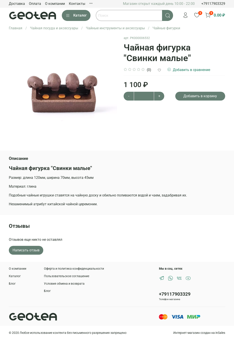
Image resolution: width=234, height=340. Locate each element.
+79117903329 (213, 4)
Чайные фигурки (166, 28)
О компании (55, 4)
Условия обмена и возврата (64, 284)
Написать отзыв (26, 250)
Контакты (77, 4)
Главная (15, 28)
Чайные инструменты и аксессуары (115, 28)
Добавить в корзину (200, 96)
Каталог (76, 15)
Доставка (17, 4)
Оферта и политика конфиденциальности (74, 269)
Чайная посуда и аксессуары (54, 28)
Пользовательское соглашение (66, 276)
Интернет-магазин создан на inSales (199, 333)
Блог (12, 284)
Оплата (35, 4)
